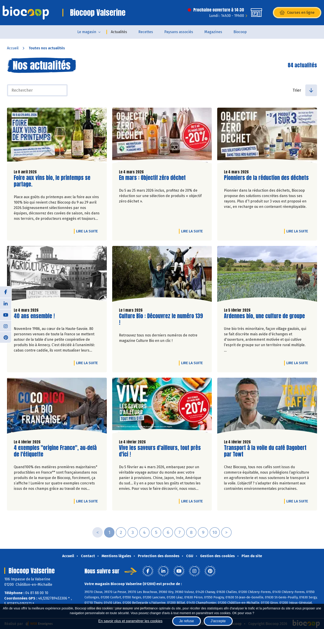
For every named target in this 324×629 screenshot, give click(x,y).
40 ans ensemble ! (34, 316)
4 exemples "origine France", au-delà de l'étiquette (55, 451)
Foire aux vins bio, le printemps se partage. (52, 181)
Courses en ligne (297, 12)
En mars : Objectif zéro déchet (152, 178)
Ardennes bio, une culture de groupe (264, 316)
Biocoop (240, 32)
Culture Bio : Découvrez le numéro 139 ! (161, 319)
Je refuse (186, 621)
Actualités (119, 32)
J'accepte (218, 621)
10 (214, 532)
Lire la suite (88, 231)
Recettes (145, 32)
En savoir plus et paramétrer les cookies (130, 621)
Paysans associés (178, 32)
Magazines (213, 32)
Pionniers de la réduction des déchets (266, 178)
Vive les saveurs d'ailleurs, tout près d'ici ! (160, 451)
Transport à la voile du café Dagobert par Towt (265, 451)
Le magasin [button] (86, 32)
